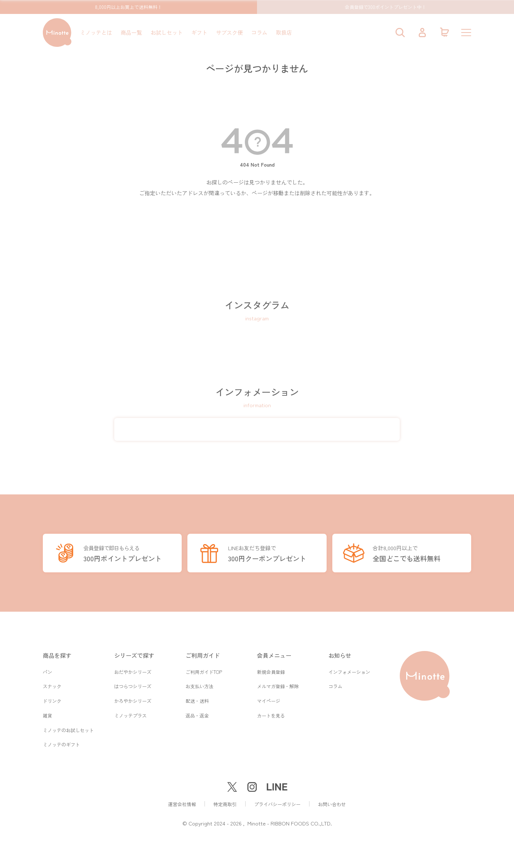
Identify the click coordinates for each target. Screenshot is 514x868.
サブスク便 (229, 32)
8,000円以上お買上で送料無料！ (128, 7)
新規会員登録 (271, 669)
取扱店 (284, 32)
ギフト (199, 32)
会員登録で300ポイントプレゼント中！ (385, 7)
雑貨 (47, 714)
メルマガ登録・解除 (278, 684)
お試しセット (167, 32)
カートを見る (271, 714)
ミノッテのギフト (61, 744)
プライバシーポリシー (277, 804)
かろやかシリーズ (132, 699)
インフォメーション (349, 669)
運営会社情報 (182, 804)
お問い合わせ (332, 804)
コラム (259, 32)
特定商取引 (225, 804)
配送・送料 (197, 699)
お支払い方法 (199, 684)
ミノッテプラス (130, 714)
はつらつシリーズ (132, 684)
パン (47, 669)
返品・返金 (197, 714)
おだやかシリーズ (132, 669)
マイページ (268, 699)
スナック (52, 684)
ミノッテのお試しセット (68, 729)
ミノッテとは (96, 32)
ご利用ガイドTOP (204, 669)
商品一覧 (131, 32)
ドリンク (52, 699)
